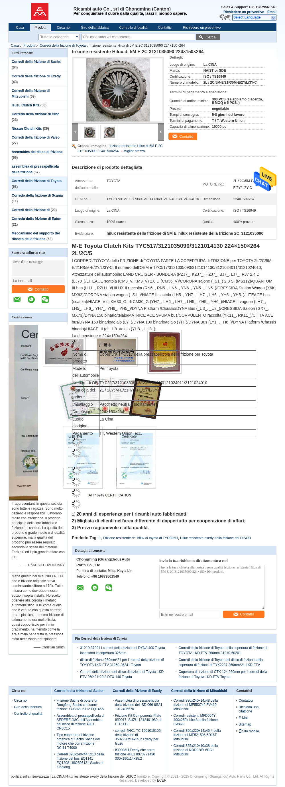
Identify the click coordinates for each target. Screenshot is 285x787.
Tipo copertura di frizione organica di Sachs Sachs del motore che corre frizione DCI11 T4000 (78, 741)
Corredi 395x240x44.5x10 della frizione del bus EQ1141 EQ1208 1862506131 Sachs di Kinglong (80, 760)
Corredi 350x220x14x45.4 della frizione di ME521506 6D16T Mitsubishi (197, 735)
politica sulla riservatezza (30, 776)
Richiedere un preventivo (243, 12)
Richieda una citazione (248, 709)
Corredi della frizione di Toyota (62, 46)
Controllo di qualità (133, 28)
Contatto (38, 289)
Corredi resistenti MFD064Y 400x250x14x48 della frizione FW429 (195, 720)
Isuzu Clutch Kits (25, 105)
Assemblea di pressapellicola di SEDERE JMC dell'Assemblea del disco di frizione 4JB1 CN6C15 (80, 722)
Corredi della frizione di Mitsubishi (199, 691)
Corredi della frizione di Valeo (36, 137)
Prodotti (40, 28)
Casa (20, 28)
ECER (161, 780)
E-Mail (243, 718)
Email (271, 12)
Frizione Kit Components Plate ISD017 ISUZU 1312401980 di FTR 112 (138, 720)
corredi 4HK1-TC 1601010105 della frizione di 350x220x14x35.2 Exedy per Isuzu (138, 737)
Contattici (165, 28)
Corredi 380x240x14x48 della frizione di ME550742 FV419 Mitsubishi (195, 705)
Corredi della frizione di (31, 210)
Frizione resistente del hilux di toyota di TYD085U (140, 538)
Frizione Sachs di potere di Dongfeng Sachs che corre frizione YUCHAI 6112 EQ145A (80, 705)
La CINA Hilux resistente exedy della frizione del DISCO (94, 776)
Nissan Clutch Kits (27, 129)
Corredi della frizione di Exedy (36, 76)
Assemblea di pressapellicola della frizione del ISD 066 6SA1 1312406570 (138, 705)
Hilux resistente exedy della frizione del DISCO (215, 538)
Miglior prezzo (134, 151)
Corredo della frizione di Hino (35, 114)
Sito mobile (249, 731)
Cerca (210, 37)
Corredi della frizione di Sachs (36, 62)
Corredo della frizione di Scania (37, 195)
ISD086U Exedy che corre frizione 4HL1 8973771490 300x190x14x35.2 (135, 754)
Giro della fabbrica (95, 28)
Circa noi (63, 28)
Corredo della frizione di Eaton (36, 219)
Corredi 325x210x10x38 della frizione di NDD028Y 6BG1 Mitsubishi (195, 750)
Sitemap (245, 724)
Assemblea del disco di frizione (37, 152)
